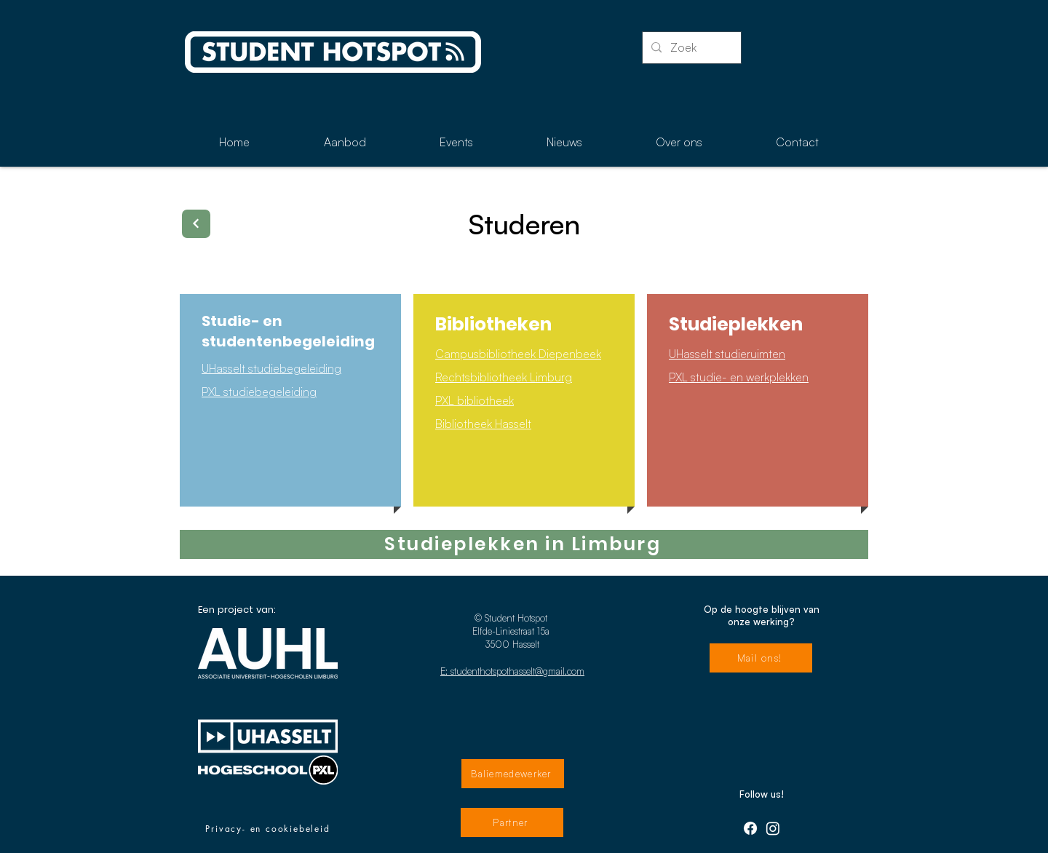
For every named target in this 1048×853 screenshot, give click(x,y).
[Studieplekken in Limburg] (524, 544)
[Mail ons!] (761, 658)
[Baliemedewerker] (512, 773)
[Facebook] (750, 828)
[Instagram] (773, 828)
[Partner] (512, 822)
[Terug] (196, 224)
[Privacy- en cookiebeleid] (267, 828)
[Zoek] (690, 47)
